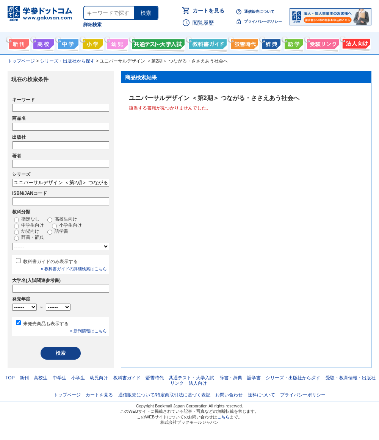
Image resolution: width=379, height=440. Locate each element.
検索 (146, 13)
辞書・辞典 (29, 238)
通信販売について (259, 11)
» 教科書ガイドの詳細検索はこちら (74, 268)
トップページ (67, 395)
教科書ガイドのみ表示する (50, 261)
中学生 (59, 377)
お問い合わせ (229, 395)
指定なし (26, 219)
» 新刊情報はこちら (88, 331)
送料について (261, 395)
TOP (9, 377)
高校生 (40, 377)
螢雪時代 (243, 42)
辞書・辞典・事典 (270, 42)
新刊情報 (18, 42)
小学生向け (92, 42)
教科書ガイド (207, 42)
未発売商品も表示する (46, 323)
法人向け (355, 42)
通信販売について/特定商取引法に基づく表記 (164, 395)
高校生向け (42, 42)
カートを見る (208, 11)
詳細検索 (92, 24)
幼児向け (116, 42)
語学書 (293, 42)
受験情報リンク (322, 42)
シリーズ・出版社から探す (293, 377)
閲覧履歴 (203, 23)
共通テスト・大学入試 (157, 42)
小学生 (78, 377)
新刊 (24, 377)
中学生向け (67, 42)
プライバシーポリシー (263, 21)
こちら (223, 417)
